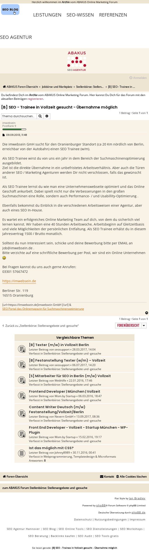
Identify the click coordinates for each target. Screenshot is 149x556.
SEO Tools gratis (107, 536)
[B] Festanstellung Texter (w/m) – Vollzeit (67, 360)
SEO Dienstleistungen (101, 529)
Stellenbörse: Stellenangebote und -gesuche (72, 353)
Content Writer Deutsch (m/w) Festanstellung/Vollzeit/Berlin (57, 409)
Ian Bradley (137, 498)
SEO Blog (49, 529)
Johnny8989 (62, 453)
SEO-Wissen (80, 15)
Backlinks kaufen (63, 536)
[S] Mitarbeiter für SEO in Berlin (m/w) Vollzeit (70, 376)
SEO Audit (85, 536)
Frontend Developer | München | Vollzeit (64, 391)
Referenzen (113, 15)
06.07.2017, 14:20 (84, 365)
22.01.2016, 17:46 (80, 381)
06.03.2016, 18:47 (90, 396)
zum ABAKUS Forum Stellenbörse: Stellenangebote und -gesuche (44, 488)
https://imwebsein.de (19, 281)
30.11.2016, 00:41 (84, 453)
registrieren (35, 99)
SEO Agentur (16, 37)
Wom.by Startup (65, 396)
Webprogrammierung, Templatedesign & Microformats (80, 457)
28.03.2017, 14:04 (84, 349)
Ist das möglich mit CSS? (51, 448)
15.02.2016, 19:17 (90, 437)
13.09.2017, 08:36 (88, 417)
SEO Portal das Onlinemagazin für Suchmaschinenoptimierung (43, 309)
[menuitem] (138, 78)
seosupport (62, 349)
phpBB (101, 505)
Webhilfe (60, 381)
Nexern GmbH (64, 417)
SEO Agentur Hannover (23, 529)
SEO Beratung (38, 536)
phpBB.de (138, 512)
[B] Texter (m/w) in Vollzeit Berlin (59, 344)
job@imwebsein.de (17, 248)
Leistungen (47, 15)
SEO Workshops (131, 529)
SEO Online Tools (71, 529)
